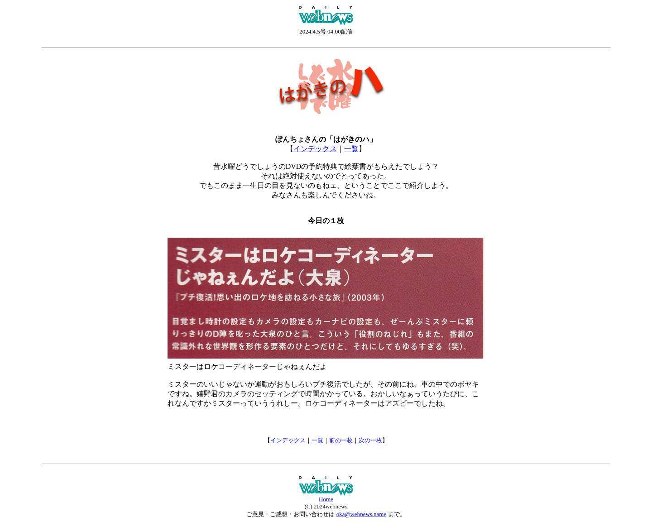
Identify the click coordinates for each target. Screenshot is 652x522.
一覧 (351, 149)
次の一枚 (370, 440)
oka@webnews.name (361, 514)
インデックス (315, 149)
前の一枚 (341, 440)
